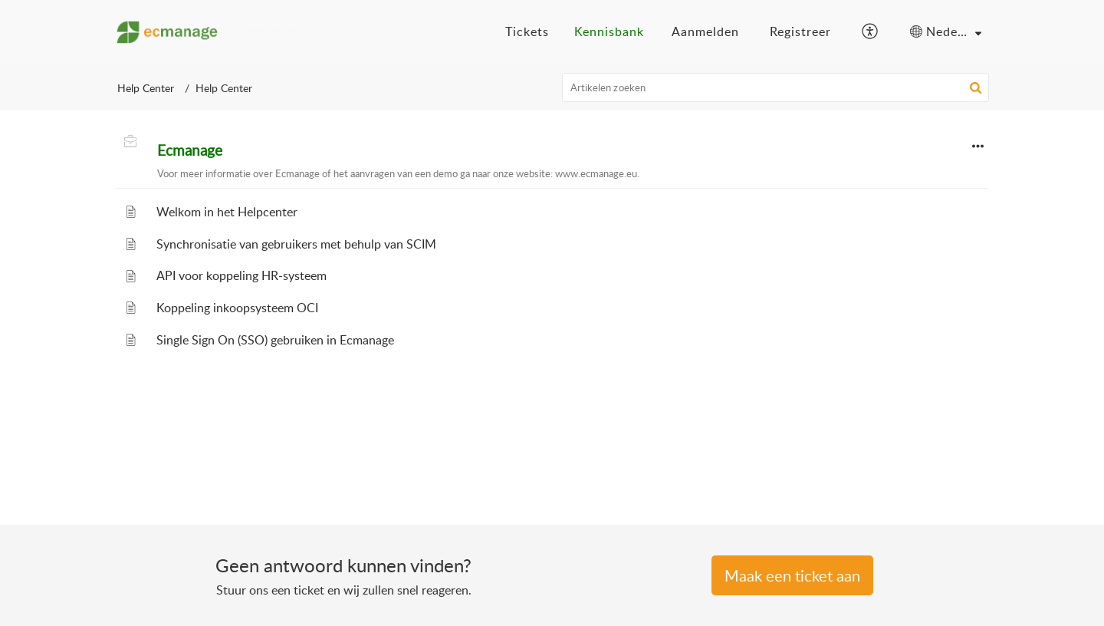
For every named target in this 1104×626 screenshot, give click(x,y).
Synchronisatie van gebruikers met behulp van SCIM (296, 244)
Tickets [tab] (527, 31)
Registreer (800, 31)
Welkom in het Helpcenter (226, 211)
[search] (776, 87)
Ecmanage (189, 150)
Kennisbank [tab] (609, 31)
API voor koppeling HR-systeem (241, 275)
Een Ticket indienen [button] (792, 575)
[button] (870, 32)
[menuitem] (705, 32)
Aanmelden (705, 31)
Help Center (145, 88)
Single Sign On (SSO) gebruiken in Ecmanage (275, 339)
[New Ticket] (792, 576)
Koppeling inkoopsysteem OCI (237, 307)
